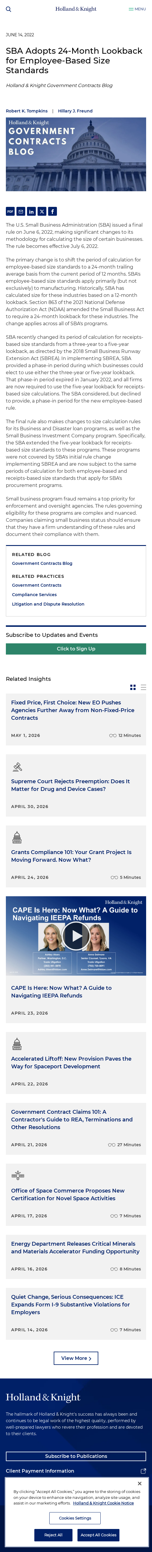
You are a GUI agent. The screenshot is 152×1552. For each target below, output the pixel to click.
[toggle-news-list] (143, 687)
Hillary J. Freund (75, 111)
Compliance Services (34, 594)
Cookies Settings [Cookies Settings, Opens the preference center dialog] (75, 1521)
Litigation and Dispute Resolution (48, 604)
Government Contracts (36, 585)
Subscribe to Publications (76, 1456)
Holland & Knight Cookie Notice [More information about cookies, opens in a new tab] (103, 1506)
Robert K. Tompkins (27, 111)
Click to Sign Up (76, 649)
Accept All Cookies (98, 1538)
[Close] (139, 1486)
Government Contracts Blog (42, 563)
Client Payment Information (40, 1471)
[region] (77, 1515)
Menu (140, 9)
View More (74, 1358)
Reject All (53, 1538)
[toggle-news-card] (133, 687)
